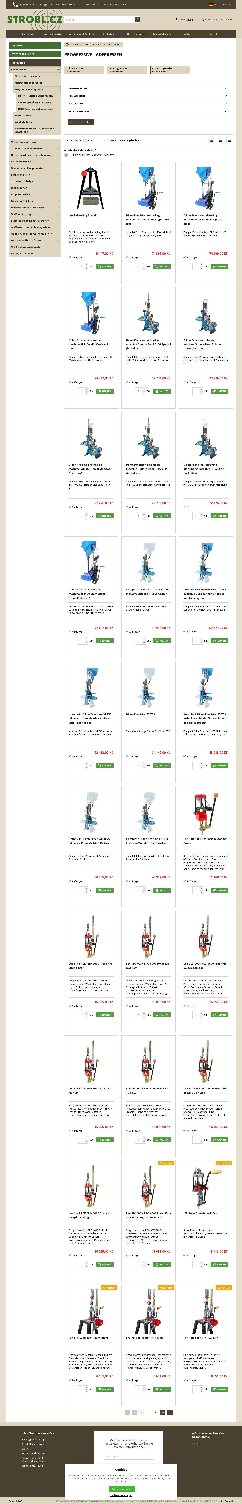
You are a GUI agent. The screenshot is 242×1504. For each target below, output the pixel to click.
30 (91, 140)
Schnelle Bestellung (32, 1465)
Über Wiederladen (162, 34)
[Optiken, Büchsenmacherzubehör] (58, 233)
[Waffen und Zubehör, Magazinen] (58, 227)
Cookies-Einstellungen (121, 1495)
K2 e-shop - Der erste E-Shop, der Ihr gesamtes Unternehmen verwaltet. (180, 1500)
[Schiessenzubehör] (58, 181)
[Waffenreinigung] (58, 214)
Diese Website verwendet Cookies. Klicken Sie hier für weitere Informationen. (98, 1500)
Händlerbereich (110, 34)
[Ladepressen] (58, 69)
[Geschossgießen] (58, 161)
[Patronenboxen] (58, 174)
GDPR (25, 1448)
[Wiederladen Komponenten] (58, 168)
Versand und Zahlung (82, 34)
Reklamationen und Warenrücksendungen (34, 1459)
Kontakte (214, 34)
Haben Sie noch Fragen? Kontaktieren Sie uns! (49, 4)
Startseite (27, 34)
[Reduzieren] (86, 268)
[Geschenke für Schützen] (58, 240)
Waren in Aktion (53, 34)
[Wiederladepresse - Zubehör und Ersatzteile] (58, 130)
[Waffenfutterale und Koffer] (58, 207)
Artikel (188, 34)
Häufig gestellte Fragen (34, 1439)
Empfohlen (132, 140)
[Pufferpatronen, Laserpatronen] (58, 220)
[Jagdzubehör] (58, 187)
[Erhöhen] (86, 265)
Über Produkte (136, 34)
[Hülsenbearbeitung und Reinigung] (58, 155)
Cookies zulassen (122, 1489)
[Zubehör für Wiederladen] (58, 148)
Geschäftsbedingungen (34, 1444)
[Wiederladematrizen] (58, 142)
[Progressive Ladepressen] (58, 89)
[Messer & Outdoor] (58, 201)
